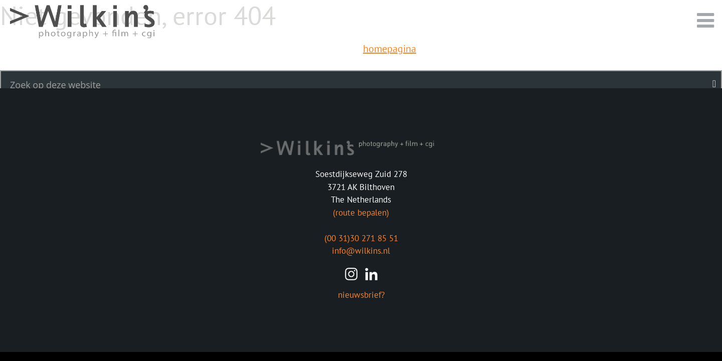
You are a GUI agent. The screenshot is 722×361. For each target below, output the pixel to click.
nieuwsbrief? (361, 294)
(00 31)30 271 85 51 (361, 238)
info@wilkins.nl (361, 250)
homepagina (389, 48)
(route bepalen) (361, 212)
